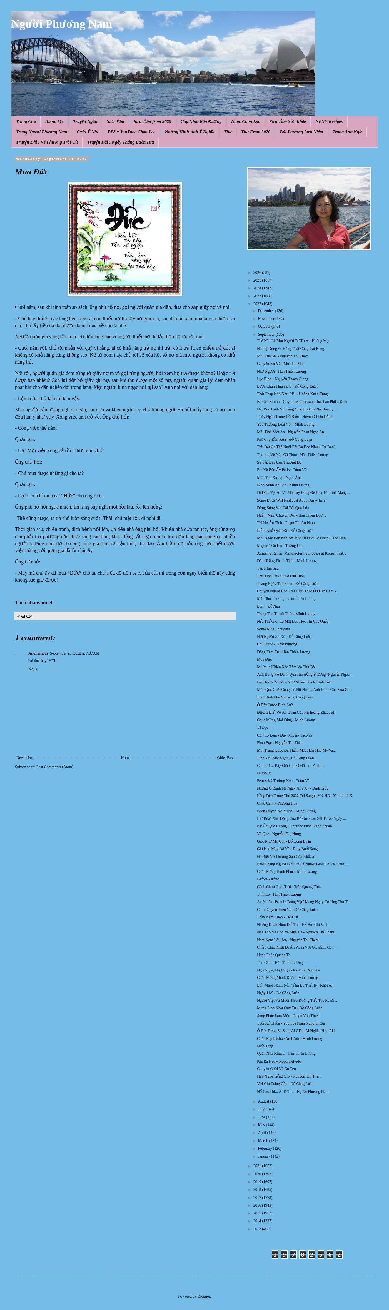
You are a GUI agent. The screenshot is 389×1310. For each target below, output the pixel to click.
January (264, 1156)
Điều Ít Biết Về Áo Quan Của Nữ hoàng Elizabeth (296, 712)
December (266, 311)
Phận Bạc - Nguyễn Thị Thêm (280, 743)
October (264, 326)
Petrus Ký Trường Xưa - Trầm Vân (284, 781)
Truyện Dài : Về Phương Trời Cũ (47, 142)
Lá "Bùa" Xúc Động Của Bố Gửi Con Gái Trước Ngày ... (301, 818)
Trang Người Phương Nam (41, 131)
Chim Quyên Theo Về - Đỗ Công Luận (287, 910)
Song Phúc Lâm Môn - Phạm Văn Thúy (288, 1016)
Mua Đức (264, 659)
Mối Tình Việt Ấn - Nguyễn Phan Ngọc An (290, 432)
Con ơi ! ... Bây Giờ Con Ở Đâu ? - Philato (290, 765)
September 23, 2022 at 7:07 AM (74, 653)
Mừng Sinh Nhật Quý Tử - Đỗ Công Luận (290, 1008)
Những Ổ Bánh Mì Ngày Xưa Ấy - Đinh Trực (292, 788)
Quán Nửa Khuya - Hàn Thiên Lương (286, 1053)
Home (126, 758)
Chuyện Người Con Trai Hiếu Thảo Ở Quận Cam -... (298, 591)
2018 (257, 1190)
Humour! (264, 773)
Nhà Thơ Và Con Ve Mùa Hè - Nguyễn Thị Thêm (295, 932)
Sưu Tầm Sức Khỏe (288, 121)
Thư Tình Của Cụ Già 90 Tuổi (280, 576)
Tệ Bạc (262, 727)
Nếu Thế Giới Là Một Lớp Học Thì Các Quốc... (294, 621)
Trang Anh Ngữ (347, 131)
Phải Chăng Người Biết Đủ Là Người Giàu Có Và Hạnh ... (302, 864)
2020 (257, 1174)
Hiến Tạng (265, 1046)
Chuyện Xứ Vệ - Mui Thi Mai (280, 364)
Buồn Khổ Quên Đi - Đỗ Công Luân (285, 530)
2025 (257, 280)
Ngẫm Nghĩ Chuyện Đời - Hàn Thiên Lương (291, 515)
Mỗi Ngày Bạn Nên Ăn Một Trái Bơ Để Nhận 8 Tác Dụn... (303, 538)
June (262, 1117)
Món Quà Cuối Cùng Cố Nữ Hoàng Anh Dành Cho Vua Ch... (304, 690)
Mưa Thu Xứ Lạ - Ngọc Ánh (279, 477)
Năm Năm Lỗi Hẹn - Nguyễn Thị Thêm (288, 940)
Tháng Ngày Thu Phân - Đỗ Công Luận (288, 584)
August (264, 1101)
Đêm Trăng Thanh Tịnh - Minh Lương (287, 561)
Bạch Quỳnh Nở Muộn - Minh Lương (286, 811)
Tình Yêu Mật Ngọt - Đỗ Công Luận (285, 758)
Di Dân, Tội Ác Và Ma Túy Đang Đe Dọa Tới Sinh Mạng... (303, 492)
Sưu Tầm (115, 121)
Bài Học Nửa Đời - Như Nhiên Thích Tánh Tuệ (294, 682)
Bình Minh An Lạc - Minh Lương (283, 485)
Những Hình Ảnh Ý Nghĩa (189, 131)
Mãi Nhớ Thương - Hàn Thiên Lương (286, 599)
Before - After (268, 879)
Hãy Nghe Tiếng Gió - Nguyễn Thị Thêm (289, 1076)
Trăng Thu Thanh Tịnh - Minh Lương (286, 614)
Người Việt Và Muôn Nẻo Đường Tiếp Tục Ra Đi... (297, 1000)
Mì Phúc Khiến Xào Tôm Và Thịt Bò (286, 667)
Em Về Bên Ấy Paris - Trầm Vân (282, 470)
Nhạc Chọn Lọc (245, 121)
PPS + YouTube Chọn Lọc (132, 131)
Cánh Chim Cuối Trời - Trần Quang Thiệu (290, 887)
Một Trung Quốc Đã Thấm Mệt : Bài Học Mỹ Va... (296, 750)
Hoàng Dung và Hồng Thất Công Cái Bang (290, 349)
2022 (257, 304)
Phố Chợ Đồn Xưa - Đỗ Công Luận (284, 439)
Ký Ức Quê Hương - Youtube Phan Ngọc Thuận (294, 826)
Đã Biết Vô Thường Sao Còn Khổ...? (286, 857)
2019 (257, 1182)
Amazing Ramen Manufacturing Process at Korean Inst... (301, 553)
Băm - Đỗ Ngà (268, 606)
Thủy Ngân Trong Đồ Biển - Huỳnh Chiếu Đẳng (294, 417)
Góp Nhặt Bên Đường (201, 121)
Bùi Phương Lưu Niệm (301, 131)
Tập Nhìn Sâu (268, 568)
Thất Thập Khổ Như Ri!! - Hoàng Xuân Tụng (292, 394)
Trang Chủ (26, 121)
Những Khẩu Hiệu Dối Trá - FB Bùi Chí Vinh (292, 925)
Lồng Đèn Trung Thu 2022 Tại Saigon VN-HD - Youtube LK (304, 796)
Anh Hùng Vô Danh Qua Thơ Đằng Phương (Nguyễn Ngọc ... (305, 674)
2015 (257, 1213)
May (262, 1125)
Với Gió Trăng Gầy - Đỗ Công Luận (285, 1084)
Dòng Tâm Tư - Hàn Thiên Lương (283, 652)
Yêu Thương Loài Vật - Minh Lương (286, 424)
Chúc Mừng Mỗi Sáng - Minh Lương (286, 720)
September (266, 334)
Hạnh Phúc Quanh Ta (273, 955)
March (263, 1141)
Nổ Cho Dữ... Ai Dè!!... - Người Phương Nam (293, 1091)
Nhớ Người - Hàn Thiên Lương (281, 371)
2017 (257, 1198)
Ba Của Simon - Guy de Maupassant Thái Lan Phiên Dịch (302, 402)
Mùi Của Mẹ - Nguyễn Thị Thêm (283, 356)
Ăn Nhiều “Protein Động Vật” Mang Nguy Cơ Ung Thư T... (303, 902)
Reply (33, 669)
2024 (257, 288)
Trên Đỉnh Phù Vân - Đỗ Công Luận (285, 697)
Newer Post (25, 758)
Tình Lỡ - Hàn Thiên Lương (279, 894)
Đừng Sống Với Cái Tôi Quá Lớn (283, 508)
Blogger (204, 1296)
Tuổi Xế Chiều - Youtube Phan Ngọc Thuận (291, 1023)
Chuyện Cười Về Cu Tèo (276, 1069)
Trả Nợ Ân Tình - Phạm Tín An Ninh (286, 523)
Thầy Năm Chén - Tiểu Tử (277, 917)
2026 (257, 272)
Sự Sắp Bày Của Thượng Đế (279, 462)
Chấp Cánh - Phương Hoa (277, 803)
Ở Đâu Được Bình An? (275, 705)
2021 (257, 1166)
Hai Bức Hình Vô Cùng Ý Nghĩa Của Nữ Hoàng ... (296, 409)
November (266, 319)
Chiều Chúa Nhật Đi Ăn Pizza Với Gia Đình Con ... (297, 947)
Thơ (228, 131)
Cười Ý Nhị (87, 131)
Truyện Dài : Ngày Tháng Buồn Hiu (120, 142)
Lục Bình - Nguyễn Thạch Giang (282, 379)
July (261, 1109)
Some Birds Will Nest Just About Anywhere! (292, 500)
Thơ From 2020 (255, 131)
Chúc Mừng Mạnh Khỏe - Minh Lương (287, 978)
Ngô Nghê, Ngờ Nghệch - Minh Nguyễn (288, 970)
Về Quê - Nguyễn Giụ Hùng (279, 834)
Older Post (225, 758)
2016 (257, 1205)
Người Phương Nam (61, 23)
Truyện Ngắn (85, 121)
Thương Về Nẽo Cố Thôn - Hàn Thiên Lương (292, 455)
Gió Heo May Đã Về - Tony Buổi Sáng (287, 849)
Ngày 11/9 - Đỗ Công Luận (278, 993)
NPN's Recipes (329, 121)
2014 (257, 1221)
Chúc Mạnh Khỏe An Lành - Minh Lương (289, 1038)
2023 (257, 296)
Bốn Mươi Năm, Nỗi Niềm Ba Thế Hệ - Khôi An (295, 985)
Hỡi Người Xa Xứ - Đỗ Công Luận (284, 637)
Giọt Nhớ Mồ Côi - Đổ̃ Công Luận (284, 841)
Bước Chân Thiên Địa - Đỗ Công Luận (287, 386)
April (262, 1133)
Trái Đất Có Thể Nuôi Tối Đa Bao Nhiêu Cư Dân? (296, 447)
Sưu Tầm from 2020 (152, 121)
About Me (54, 121)
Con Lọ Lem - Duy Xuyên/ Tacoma (284, 735)
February (265, 1148)
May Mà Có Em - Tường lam (280, 545)
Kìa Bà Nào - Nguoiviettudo (279, 1061)
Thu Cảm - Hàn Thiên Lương (280, 963)
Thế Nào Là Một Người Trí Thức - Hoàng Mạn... (295, 341)
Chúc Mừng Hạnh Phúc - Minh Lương (287, 872)
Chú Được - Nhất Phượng (277, 644)
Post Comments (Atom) (54, 767)
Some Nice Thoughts (273, 629)
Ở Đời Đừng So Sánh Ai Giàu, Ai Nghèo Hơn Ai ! (296, 1031)
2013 (257, 1229)
